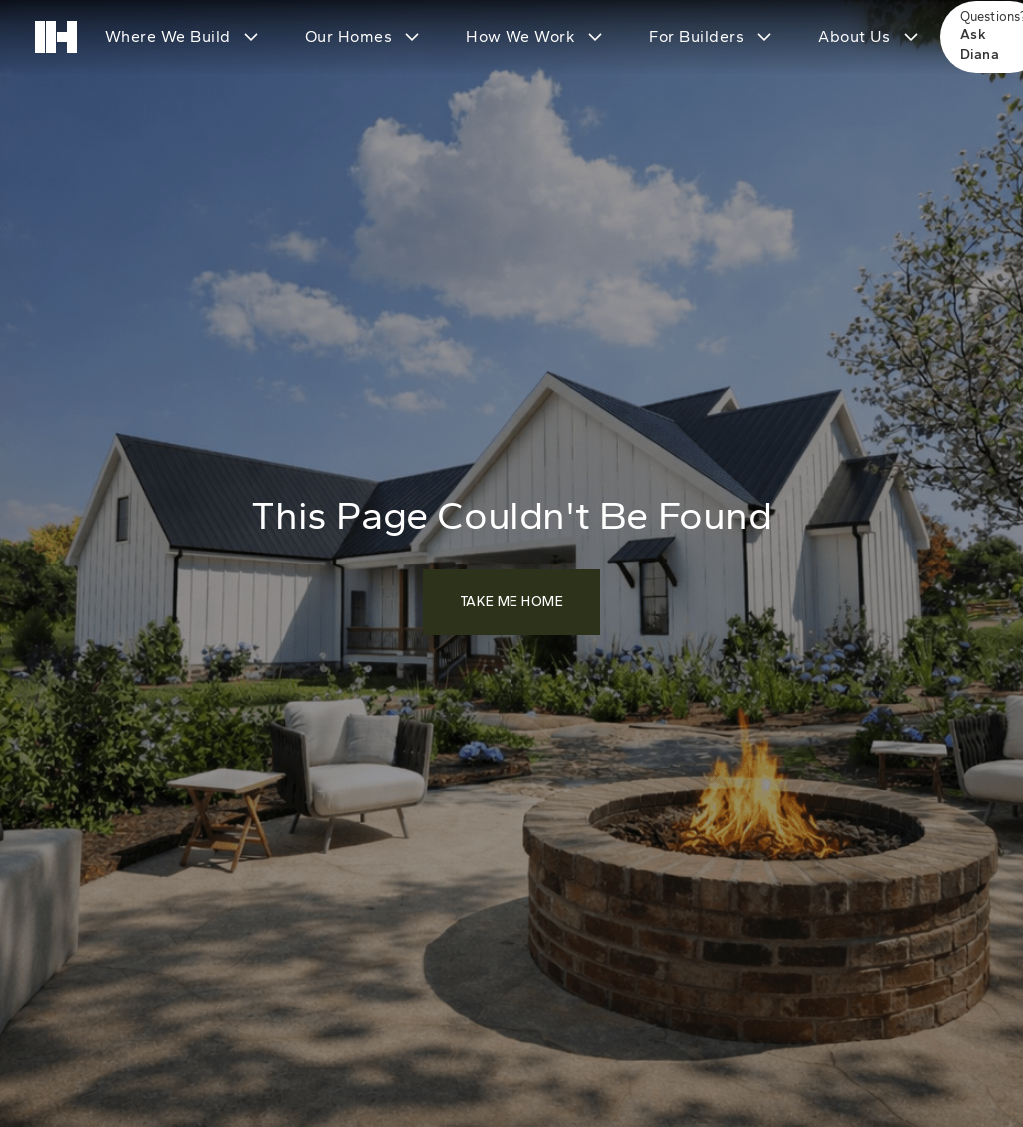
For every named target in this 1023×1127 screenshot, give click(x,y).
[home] (56, 37)
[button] (180, 37)
